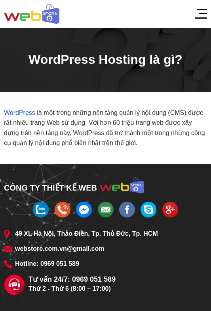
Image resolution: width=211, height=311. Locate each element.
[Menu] (197, 14)
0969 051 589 (59, 263)
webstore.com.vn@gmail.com (59, 248)
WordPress (19, 112)
